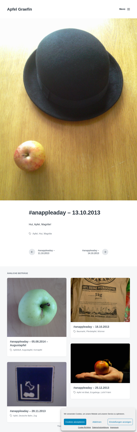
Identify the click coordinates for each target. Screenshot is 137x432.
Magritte (48, 233)
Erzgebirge (95, 404)
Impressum (114, 427)
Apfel (35, 233)
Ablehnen (97, 422)
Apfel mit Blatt (83, 404)
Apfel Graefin (19, 9)
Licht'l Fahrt (106, 404)
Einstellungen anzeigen (120, 422)
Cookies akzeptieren (75, 422)
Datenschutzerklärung (100, 427)
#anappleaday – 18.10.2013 (91, 338)
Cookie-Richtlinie (84, 427)
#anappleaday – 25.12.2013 (91, 399)
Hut (41, 233)
